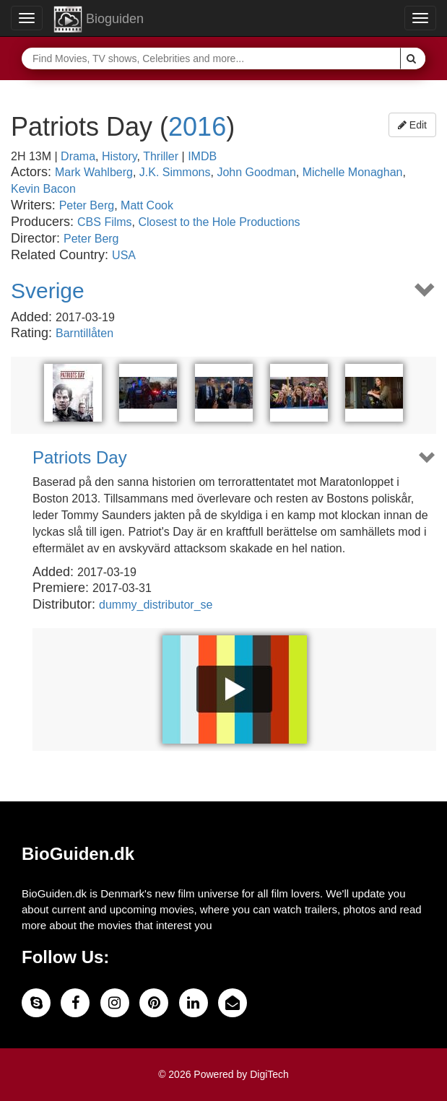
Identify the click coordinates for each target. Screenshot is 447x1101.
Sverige (47, 291)
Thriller (160, 156)
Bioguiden (98, 19)
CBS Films (104, 222)
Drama (78, 156)
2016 (197, 127)
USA (124, 255)
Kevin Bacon (43, 189)
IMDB (202, 156)
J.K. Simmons (175, 172)
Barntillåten (84, 333)
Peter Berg (86, 205)
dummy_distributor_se (155, 605)
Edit (412, 125)
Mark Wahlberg (94, 172)
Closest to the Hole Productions (219, 222)
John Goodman (256, 172)
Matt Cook (147, 205)
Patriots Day (79, 457)
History (119, 156)
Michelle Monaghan (353, 172)
